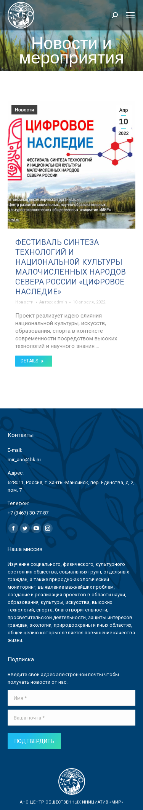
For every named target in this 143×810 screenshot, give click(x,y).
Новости (24, 110)
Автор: (53, 302)
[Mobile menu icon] (130, 15)
